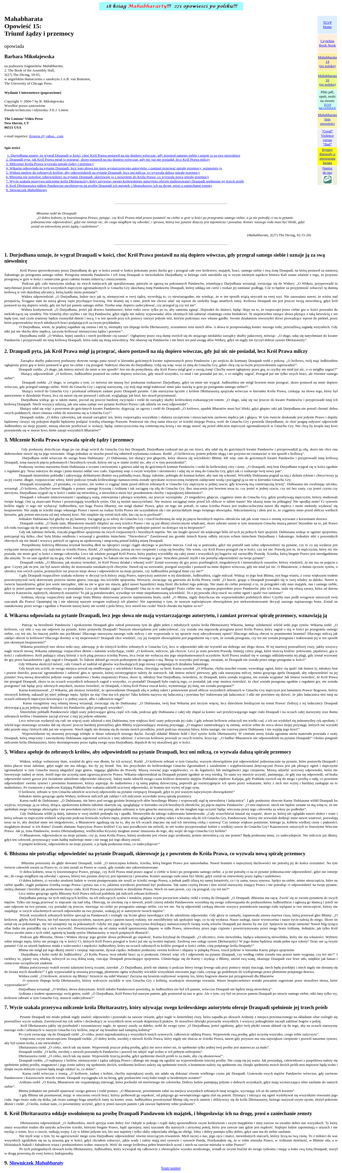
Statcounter (171, 1168)
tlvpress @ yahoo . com (46, 136)
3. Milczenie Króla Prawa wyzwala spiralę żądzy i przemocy (50, 164)
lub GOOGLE (327, 108)
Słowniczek (37, 1163)
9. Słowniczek (26, 190)
